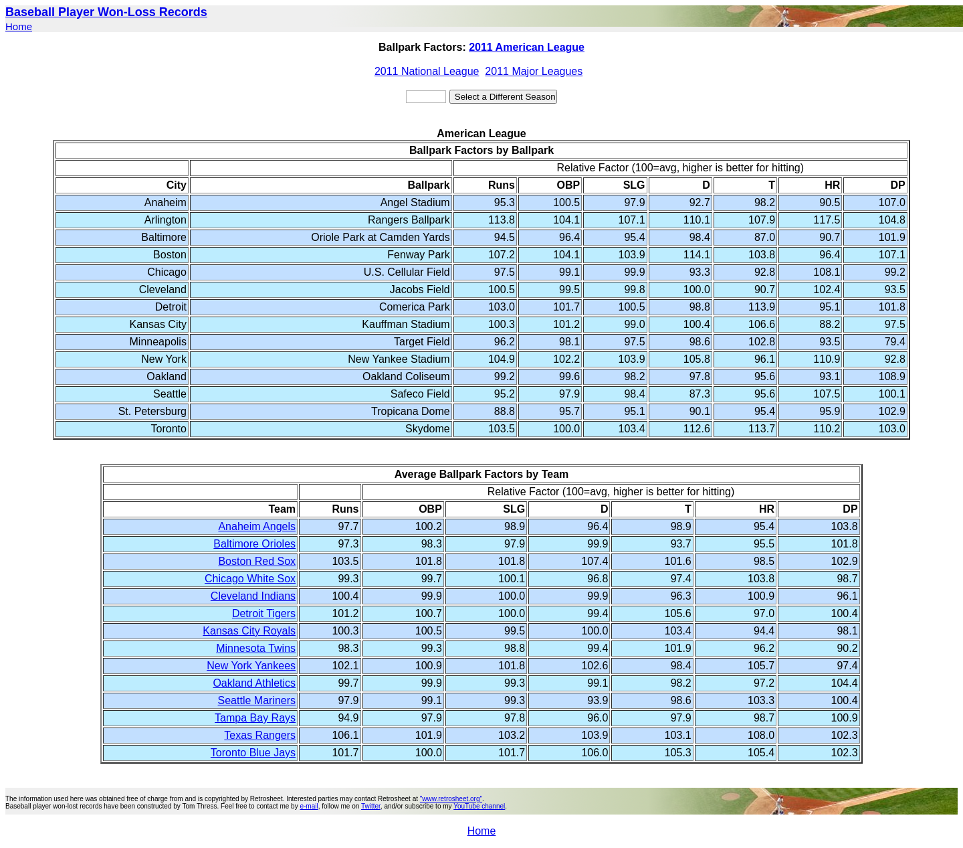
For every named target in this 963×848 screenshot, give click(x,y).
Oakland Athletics (254, 683)
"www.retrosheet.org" (451, 798)
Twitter (371, 806)
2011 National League (426, 71)
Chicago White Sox (250, 578)
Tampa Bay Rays (255, 718)
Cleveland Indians (253, 596)
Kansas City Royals (249, 631)
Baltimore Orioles (254, 543)
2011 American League (526, 47)
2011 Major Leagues (533, 71)
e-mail (309, 806)
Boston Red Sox (257, 561)
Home (18, 26)
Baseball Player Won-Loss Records (106, 12)
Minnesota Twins (256, 648)
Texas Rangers (260, 735)
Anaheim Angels (257, 526)
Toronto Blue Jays (253, 752)
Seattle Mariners (257, 700)
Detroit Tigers (264, 613)
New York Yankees (251, 665)
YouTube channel (479, 806)
